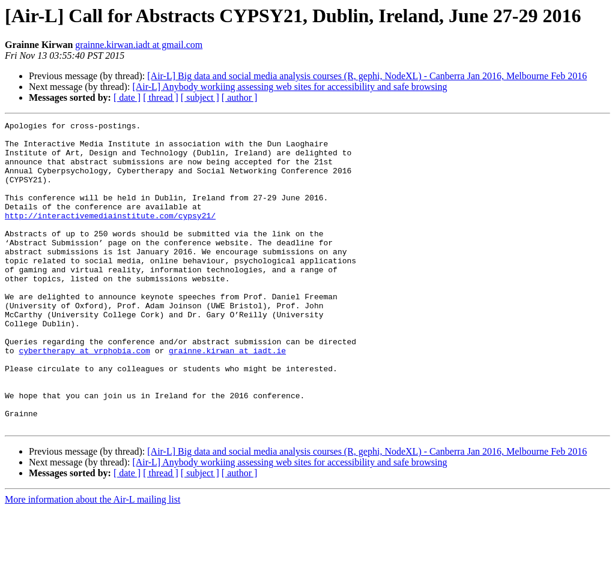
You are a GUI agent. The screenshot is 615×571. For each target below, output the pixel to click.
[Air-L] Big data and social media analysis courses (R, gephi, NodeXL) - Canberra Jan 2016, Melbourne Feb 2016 (367, 76)
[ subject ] (200, 97)
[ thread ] (160, 97)
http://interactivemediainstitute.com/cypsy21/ (110, 235)
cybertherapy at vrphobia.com (84, 397)
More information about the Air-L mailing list (92, 560)
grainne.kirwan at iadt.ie (227, 397)
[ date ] (127, 97)
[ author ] (240, 97)
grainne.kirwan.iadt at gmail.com (138, 45)
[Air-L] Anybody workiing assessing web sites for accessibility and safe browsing (289, 87)
